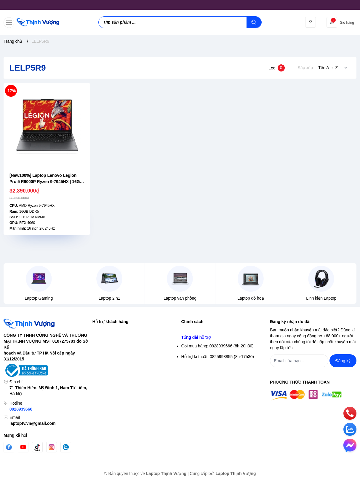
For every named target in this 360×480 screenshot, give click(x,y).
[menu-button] (9, 22)
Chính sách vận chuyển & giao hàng (214, 362)
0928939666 (20, 409)
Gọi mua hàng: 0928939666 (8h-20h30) (217, 405)
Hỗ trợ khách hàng (110, 321)
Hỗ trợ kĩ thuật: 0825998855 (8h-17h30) (217, 416)
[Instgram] (52, 447)
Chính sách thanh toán (202, 373)
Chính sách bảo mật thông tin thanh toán (218, 340)
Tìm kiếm (100, 330)
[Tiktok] (37, 447)
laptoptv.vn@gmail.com (32, 423)
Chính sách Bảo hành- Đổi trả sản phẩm (218, 383)
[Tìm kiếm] (254, 22)
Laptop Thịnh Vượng (166, 473)
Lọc (276, 67)
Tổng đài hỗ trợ (196, 396)
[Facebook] (9, 447)
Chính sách (192, 321)
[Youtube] (23, 447)
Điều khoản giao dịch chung (207, 351)
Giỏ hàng (100, 362)
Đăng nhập (102, 340)
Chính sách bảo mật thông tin (208, 330)
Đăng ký (100, 351)
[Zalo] (66, 447)
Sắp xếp (305, 67)
